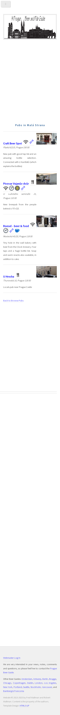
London (39, 682)
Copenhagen (19, 682)
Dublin (30, 682)
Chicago (7, 682)
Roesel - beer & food (16, 226)
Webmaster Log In (11, 657)
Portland (18, 687)
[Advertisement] (30, 89)
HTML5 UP (24, 705)
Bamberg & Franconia (13, 691)
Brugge (52, 679)
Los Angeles (50, 682)
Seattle (26, 687)
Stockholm (35, 687)
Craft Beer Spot (12, 143)
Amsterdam (26, 679)
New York (7, 687)
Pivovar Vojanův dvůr (16, 183)
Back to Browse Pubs (13, 300)
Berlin (45, 679)
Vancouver (47, 687)
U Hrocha (8, 276)
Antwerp (37, 679)
